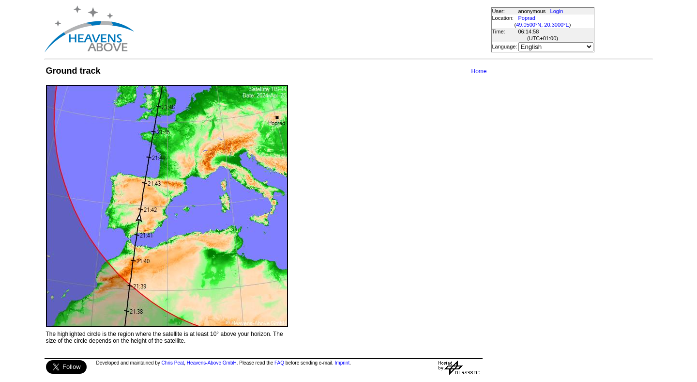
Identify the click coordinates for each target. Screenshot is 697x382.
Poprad (526, 18)
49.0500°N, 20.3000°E (542, 25)
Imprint (342, 363)
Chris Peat (173, 363)
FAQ (279, 363)
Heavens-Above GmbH (212, 363)
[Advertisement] (312, 29)
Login (556, 11)
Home (478, 71)
